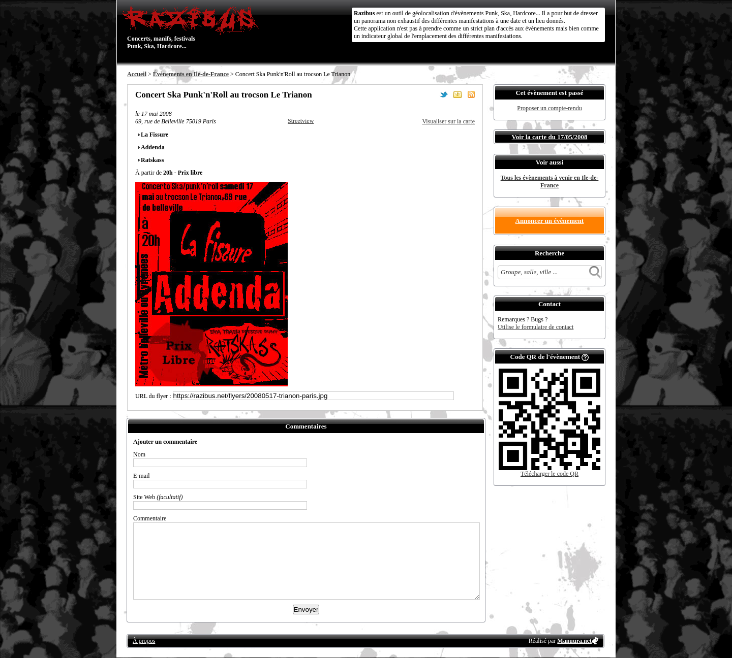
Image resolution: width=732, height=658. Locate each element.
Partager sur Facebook (430, 94)
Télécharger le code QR (549, 473)
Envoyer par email (457, 94)
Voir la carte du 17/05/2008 (550, 137)
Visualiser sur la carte (448, 121)
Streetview (301, 120)
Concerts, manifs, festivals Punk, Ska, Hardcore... (193, 27)
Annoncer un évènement (549, 220)
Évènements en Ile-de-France (191, 74)
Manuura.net (574, 640)
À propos (144, 640)
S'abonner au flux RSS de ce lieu (471, 94)
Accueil (136, 74)
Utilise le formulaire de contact (535, 327)
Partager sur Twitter (444, 94)
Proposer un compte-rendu (549, 108)
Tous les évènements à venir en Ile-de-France (550, 181)
